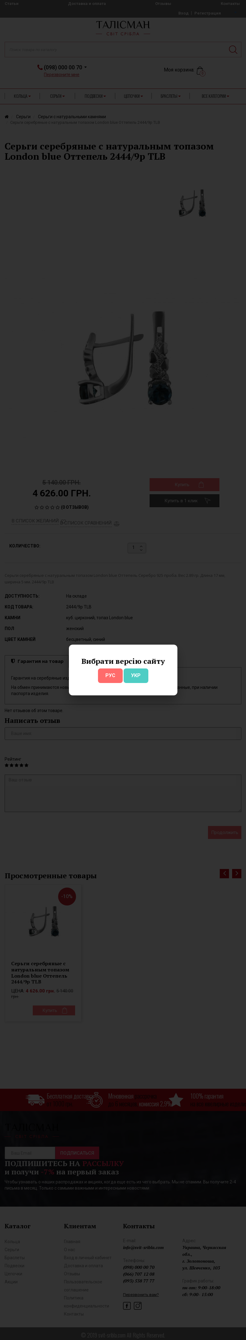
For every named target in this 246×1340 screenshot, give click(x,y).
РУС (110, 675)
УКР (136, 675)
